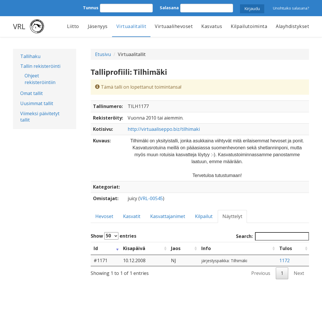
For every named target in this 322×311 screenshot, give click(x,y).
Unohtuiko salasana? (291, 8)
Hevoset (104, 216)
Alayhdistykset (292, 26)
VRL (19, 26)
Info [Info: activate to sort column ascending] (206, 248)
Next (299, 273)
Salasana (169, 7)
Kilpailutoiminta (249, 26)
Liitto (73, 26)
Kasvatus (211, 26)
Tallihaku (30, 56)
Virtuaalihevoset (174, 26)
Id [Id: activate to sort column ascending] (96, 248)
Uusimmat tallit (36, 103)
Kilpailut (204, 216)
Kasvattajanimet (167, 216)
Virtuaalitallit (131, 26)
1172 (284, 260)
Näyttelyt (232, 216)
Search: (272, 236)
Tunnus (90, 7)
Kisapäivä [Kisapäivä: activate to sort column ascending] (134, 248)
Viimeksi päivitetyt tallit (39, 116)
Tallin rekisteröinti (40, 66)
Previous (260, 273)
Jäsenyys (98, 26)
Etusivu (103, 54)
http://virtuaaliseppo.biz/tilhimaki (164, 129)
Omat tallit (31, 93)
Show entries (113, 236)
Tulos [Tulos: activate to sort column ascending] (285, 248)
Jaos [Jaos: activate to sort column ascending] (175, 248)
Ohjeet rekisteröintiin (40, 78)
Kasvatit (131, 216)
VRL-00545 (151, 198)
